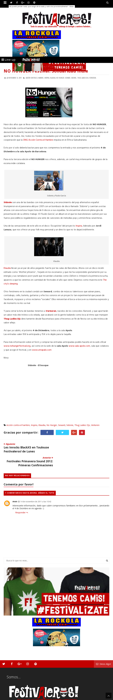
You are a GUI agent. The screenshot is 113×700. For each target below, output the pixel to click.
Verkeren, (92, 78)
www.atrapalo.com (41, 350)
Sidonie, (74, 78)
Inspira (79, 226)
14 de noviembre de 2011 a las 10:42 (35, 487)
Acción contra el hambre (18, 425)
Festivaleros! (9, 697)
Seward (61, 425)
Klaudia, (53, 78)
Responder (20, 498)
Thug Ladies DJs (82, 425)
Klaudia (7, 268)
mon (15, 487)
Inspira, (47, 78)
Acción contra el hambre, (35, 78)
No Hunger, (60, 78)
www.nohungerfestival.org (17, 346)
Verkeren (95, 425)
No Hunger (51, 425)
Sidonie (69, 425)
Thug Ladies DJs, (83, 78)
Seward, (68, 78)
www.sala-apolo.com (79, 346)
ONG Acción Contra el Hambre (38, 140)
